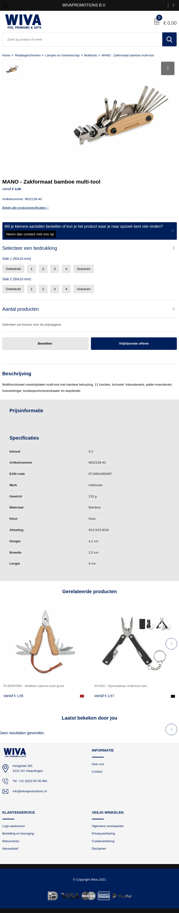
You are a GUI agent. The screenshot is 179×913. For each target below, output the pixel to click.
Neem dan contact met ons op (30, 234)
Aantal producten (20, 309)
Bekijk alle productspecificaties (25, 207)
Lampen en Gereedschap (62, 55)
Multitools (90, 55)
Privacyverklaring (103, 833)
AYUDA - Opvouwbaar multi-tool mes (120, 686)
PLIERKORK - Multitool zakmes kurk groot (34, 686)
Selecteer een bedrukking (29, 248)
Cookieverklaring (103, 841)
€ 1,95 (13, 696)
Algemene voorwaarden (108, 826)
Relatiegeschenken (28, 55)
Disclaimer (99, 848)
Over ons (98, 764)
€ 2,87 (104, 696)
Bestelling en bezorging (18, 833)
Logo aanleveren (13, 826)
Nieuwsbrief (10, 848)
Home (6, 55)
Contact (97, 771)
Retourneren (10, 841)
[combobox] (82, 39)
